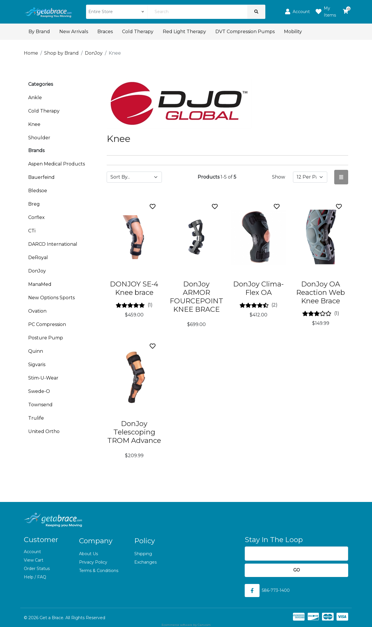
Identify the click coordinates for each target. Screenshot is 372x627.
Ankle (35, 97)
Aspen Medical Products (56, 164)
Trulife (36, 418)
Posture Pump (45, 338)
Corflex (36, 217)
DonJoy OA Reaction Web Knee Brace (320, 292)
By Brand (39, 31)
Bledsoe (37, 190)
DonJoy (37, 271)
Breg (34, 204)
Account (32, 551)
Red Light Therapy (184, 31)
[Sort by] (134, 177)
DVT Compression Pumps (245, 31)
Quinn (35, 351)
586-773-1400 (276, 590)
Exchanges (145, 562)
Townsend (40, 404)
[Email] (296, 553)
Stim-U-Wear (43, 378)
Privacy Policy (93, 562)
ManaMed (39, 284)
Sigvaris (36, 364)
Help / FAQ (35, 577)
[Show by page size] (310, 177)
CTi (31, 231)
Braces (105, 31)
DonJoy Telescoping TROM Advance (134, 432)
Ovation (37, 311)
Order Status (37, 568)
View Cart (33, 560)
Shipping (143, 553)
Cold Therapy (137, 31)
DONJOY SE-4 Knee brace (134, 288)
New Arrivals (73, 31)
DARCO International (52, 244)
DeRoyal (38, 257)
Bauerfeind (41, 177)
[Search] (197, 12)
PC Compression (47, 324)
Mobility (293, 31)
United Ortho (44, 431)
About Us (88, 553)
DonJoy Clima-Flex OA (258, 288)
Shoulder (39, 137)
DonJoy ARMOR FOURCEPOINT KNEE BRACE (196, 296)
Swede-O (39, 391)
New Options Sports (51, 297)
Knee (34, 124)
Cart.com (204, 625)
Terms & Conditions (98, 570)
